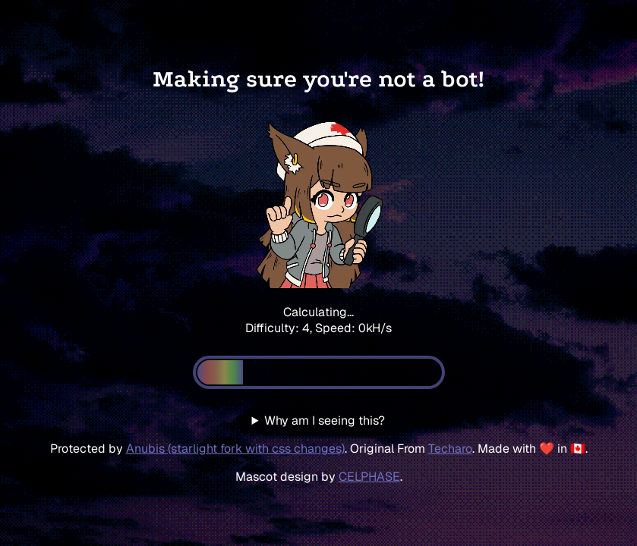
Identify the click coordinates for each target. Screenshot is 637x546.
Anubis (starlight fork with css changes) (235, 449)
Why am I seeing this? (324, 420)
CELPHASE (369, 477)
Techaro (450, 449)
